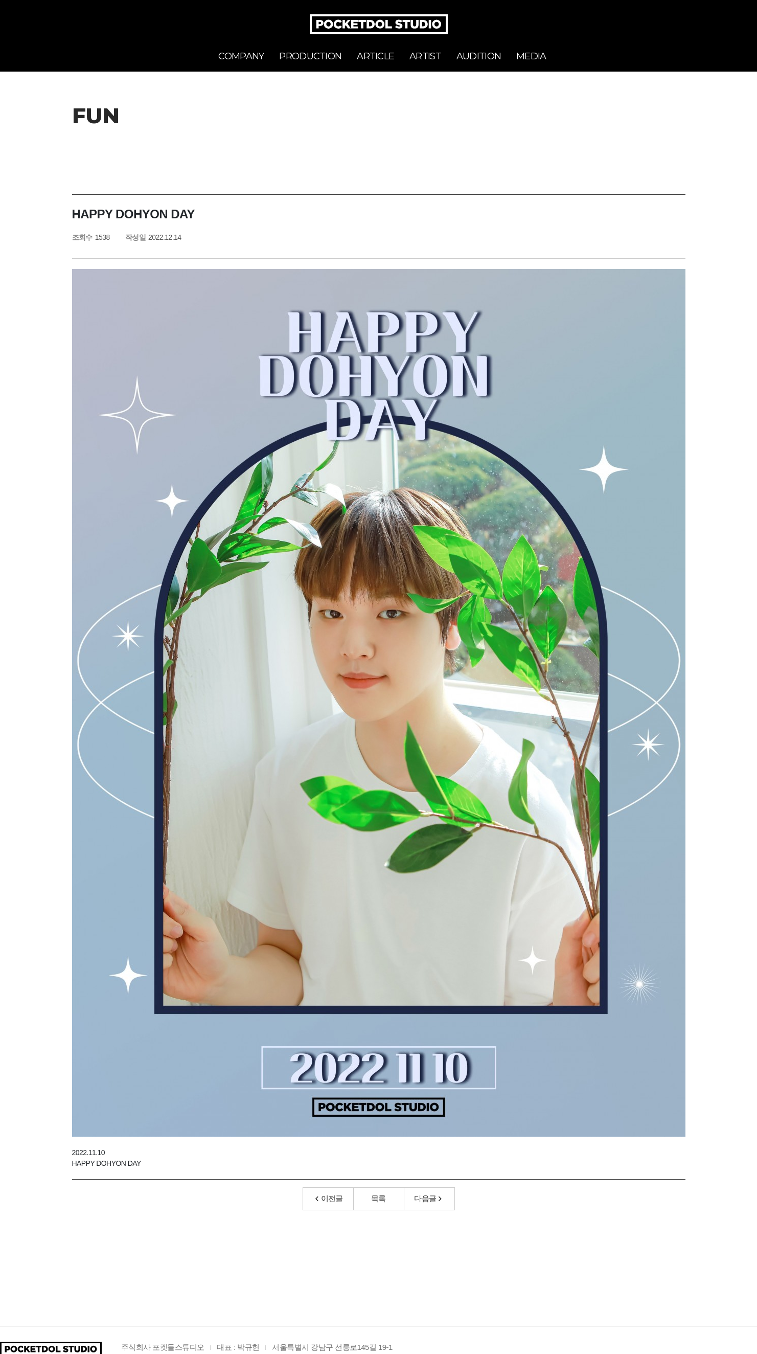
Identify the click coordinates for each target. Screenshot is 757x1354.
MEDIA (531, 56)
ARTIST (425, 56)
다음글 (428, 1198)
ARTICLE (375, 56)
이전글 (329, 1198)
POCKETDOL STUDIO (379, 24)
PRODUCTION (310, 56)
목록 (378, 1198)
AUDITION (478, 56)
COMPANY (241, 56)
